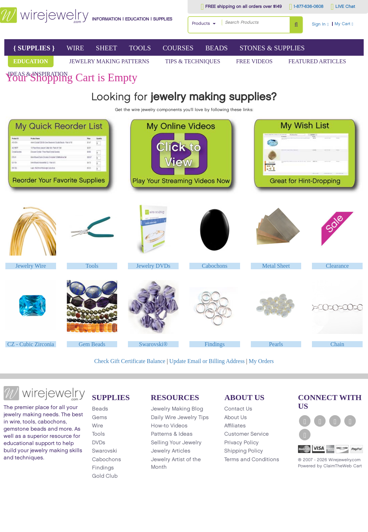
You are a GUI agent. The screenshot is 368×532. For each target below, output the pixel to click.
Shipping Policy (243, 451)
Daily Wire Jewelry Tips (180, 417)
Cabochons (214, 266)
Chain (337, 344)
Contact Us (238, 409)
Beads (216, 48)
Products (201, 24)
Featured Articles (317, 61)
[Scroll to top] (9, 526)
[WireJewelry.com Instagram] (350, 421)
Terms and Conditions (251, 459)
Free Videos (254, 61)
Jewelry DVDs (153, 266)
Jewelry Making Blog (177, 409)
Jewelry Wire (30, 266)
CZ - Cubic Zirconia (30, 344)
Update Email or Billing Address (207, 361)
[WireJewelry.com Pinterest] (304, 434)
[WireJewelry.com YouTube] (335, 421)
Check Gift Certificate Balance (129, 361)
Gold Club (105, 476)
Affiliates (235, 425)
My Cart (350, 24)
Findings (214, 344)
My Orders (261, 361)
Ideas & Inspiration (38, 74)
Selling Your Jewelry (176, 442)
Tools (140, 48)
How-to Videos (169, 425)
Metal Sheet (276, 266)
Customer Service (246, 434)
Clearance (337, 266)
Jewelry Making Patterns (109, 61)
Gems (99, 417)
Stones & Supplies (272, 48)
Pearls (276, 344)
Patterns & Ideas (172, 434)
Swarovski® (153, 344)
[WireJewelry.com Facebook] (304, 421)
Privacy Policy (241, 442)
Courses (178, 48)
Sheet (106, 48)
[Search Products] (296, 25)
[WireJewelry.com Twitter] (320, 421)
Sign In (320, 24)
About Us (235, 417)
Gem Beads (92, 344)
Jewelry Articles (170, 451)
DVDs (98, 442)
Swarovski (104, 451)
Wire (75, 48)
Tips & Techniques (192, 61)
